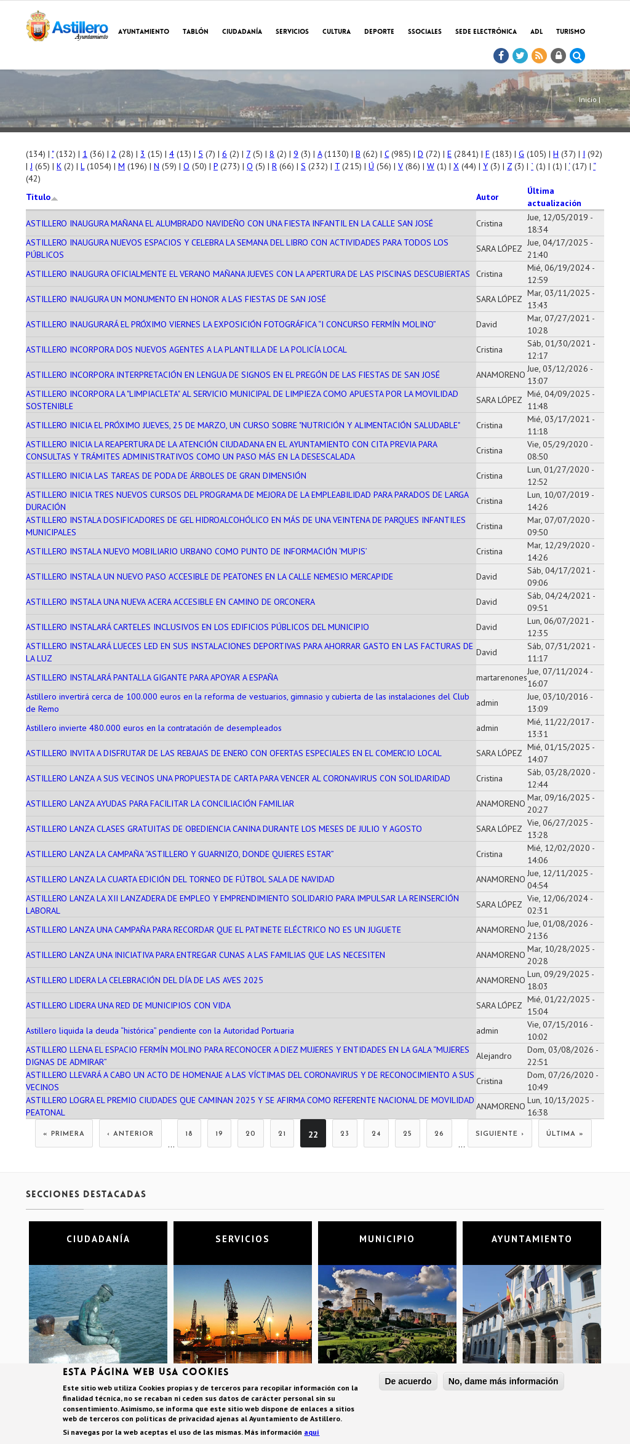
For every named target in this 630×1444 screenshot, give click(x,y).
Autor (487, 196)
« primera (64, 1134)
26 (439, 1134)
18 (189, 1134)
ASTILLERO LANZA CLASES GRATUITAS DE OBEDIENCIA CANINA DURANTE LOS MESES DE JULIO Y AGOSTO (224, 828)
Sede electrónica (486, 32)
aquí (311, 1433)
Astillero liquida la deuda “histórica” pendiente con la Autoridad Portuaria (160, 1030)
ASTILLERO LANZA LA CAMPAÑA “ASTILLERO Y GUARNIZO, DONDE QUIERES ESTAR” (180, 854)
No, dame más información (504, 1382)
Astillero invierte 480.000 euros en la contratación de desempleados (154, 727)
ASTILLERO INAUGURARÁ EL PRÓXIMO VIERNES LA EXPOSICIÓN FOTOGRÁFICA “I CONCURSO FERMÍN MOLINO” (231, 324)
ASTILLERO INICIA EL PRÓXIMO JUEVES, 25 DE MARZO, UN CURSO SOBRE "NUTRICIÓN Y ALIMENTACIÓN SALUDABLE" (243, 425)
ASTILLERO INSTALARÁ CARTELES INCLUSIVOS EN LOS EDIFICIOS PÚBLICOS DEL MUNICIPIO (197, 626)
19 (219, 1134)
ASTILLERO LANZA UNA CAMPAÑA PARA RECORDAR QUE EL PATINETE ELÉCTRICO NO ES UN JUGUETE (213, 929)
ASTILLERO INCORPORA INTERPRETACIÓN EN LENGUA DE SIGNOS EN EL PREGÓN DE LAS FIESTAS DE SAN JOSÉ (233, 374)
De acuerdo (408, 1382)
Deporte (379, 32)
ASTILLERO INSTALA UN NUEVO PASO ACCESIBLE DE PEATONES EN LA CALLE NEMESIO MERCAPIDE (209, 576)
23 (344, 1134)
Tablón (196, 32)
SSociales (425, 32)
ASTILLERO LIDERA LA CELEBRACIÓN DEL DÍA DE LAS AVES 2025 (144, 980)
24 (376, 1134)
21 (282, 1134)
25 (407, 1134)
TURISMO (570, 32)
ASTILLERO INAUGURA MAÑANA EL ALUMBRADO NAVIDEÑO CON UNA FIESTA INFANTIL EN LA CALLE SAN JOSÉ (229, 223)
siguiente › (500, 1134)
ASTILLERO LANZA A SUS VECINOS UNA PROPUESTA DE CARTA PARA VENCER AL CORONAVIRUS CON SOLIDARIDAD (238, 778)
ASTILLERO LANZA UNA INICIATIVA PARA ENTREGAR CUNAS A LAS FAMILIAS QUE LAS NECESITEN (205, 954)
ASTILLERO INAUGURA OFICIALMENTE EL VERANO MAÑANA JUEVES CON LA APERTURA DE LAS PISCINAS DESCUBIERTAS (248, 273)
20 (250, 1134)
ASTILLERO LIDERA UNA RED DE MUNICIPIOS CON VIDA (128, 1005)
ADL (536, 32)
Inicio (588, 99)
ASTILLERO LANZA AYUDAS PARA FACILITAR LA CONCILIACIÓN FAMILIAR (160, 803)
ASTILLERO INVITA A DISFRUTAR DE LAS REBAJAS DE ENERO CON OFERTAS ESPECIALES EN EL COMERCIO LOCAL (234, 753)
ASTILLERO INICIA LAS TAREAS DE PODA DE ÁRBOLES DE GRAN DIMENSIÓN (166, 475)
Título (42, 196)
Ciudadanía (242, 32)
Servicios (292, 32)
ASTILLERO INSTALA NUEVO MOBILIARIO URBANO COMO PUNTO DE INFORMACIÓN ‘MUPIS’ (196, 551)
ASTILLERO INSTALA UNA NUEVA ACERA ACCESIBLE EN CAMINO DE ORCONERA (170, 601)
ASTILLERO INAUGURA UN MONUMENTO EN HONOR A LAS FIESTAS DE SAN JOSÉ (176, 299)
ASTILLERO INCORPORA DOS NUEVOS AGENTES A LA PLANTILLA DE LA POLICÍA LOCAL (186, 349)
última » (565, 1134)
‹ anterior (130, 1134)
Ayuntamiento (143, 32)
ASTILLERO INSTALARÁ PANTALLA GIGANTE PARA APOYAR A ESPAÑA (152, 677)
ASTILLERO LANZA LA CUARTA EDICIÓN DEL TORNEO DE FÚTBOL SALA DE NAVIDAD (180, 879)
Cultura (336, 32)
